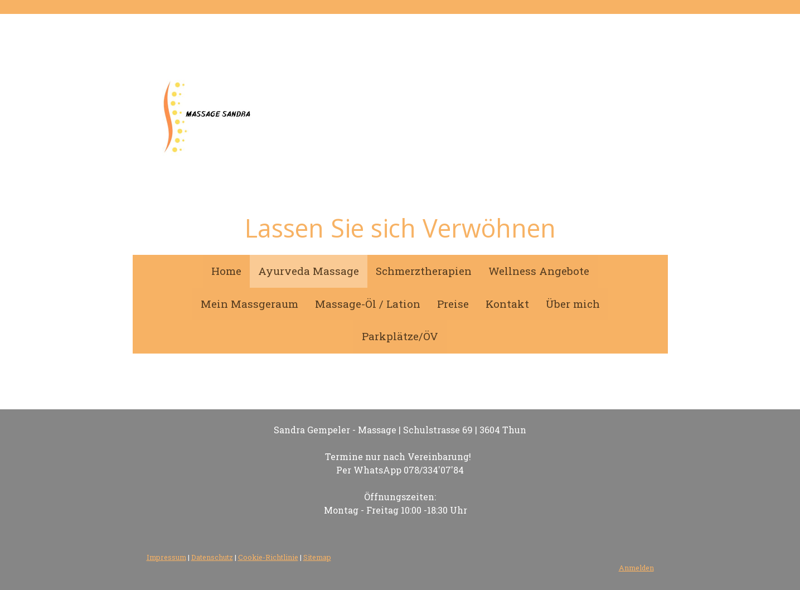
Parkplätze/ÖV (400, 336)
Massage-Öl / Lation (367, 304)
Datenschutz (212, 557)
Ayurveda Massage (308, 271)
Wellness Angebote (538, 271)
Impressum (166, 557)
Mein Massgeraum (249, 304)
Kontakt (507, 304)
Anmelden (636, 567)
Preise (453, 304)
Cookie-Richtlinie (268, 557)
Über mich (573, 304)
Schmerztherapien (424, 271)
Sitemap (317, 557)
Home (226, 271)
